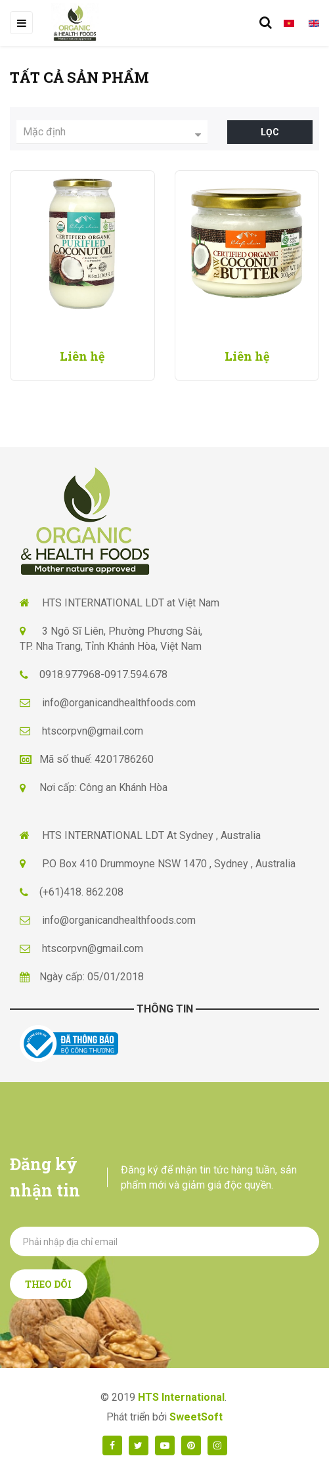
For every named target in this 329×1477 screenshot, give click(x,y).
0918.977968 (69, 674)
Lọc (270, 132)
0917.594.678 (135, 674)
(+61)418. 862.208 (81, 892)
